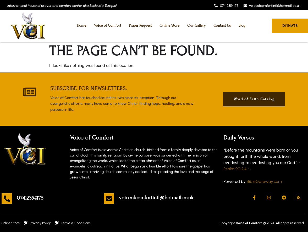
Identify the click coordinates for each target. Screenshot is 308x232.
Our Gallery (196, 25)
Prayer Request (140, 25)
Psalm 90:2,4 (235, 168)
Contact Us (222, 25)
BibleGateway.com (264, 181)
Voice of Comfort (107, 25)
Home (81, 25)
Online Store (169, 25)
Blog (242, 25)
